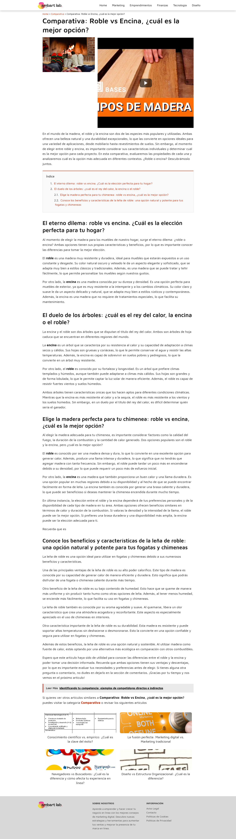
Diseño (196, 5)
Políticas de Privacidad (158, 820)
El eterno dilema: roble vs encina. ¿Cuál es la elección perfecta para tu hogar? (103, 183)
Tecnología (180, 5)
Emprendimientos (141, 5)
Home (103, 5)
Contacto (151, 812)
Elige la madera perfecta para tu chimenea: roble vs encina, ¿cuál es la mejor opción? (114, 194)
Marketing (118, 5)
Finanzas (162, 5)
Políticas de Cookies (157, 816)
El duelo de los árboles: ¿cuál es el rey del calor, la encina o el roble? (97, 188)
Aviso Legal (152, 808)
